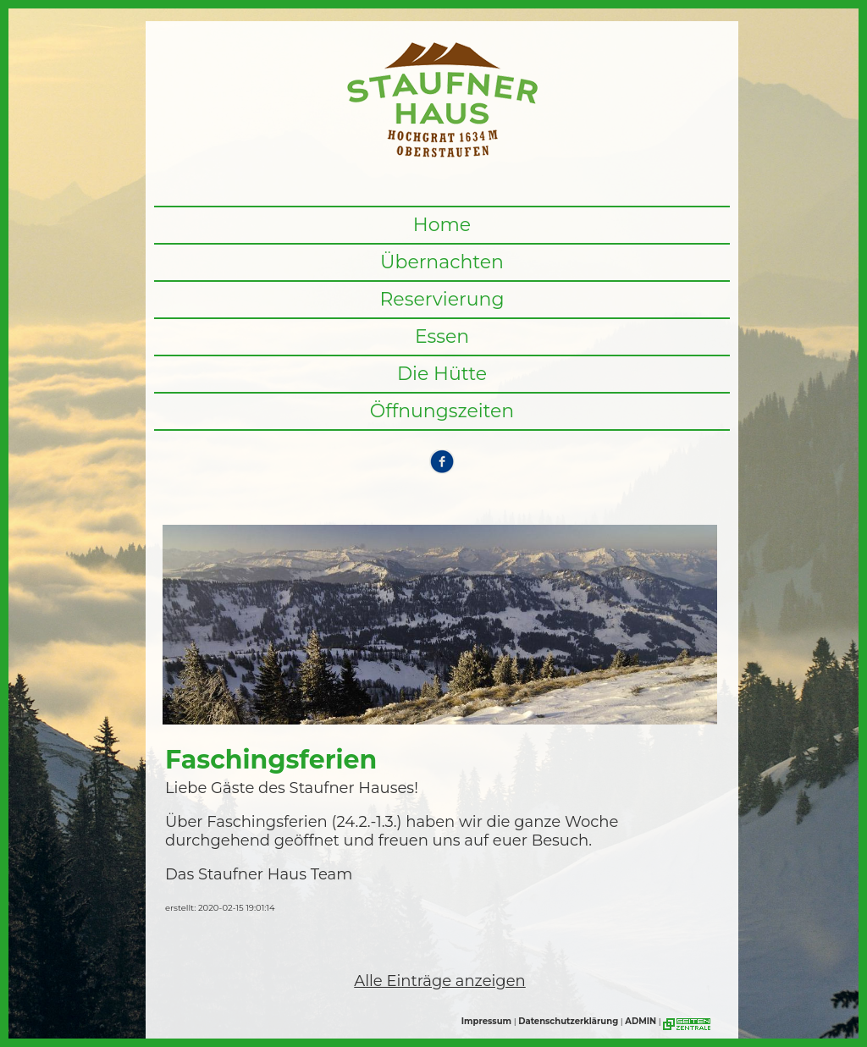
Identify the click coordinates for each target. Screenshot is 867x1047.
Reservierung (441, 299)
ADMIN (640, 1021)
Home (442, 224)
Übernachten (442, 262)
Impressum (486, 1021)
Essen (442, 336)
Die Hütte (442, 373)
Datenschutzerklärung (568, 1021)
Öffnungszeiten (442, 411)
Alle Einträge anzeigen (439, 981)
